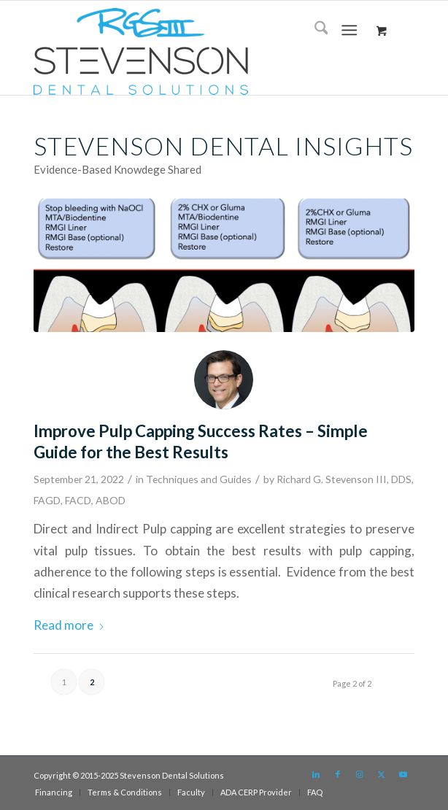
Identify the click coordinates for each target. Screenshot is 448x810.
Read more (69, 625)
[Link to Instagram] (360, 774)
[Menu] (350, 29)
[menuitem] (314, 30)
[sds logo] (186, 51)
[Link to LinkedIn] (316, 774)
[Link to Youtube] (403, 774)
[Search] (314, 30)
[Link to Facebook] (338, 774)
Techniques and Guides (199, 479)
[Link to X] (382, 774)
